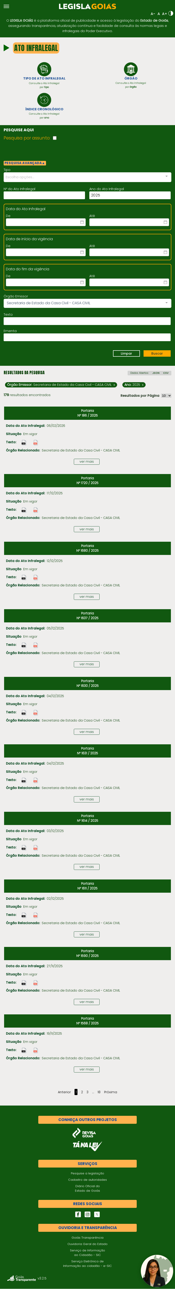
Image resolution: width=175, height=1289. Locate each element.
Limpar (126, 353)
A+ (164, 13)
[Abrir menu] (6, 6)
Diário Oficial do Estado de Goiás (87, 1188)
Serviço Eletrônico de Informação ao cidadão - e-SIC (87, 1264)
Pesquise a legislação (87, 1174)
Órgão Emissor (16, 296)
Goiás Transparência (87, 1238)
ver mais (87, 462)
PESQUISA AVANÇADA (25, 163)
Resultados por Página (140, 396)
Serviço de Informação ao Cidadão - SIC (87, 1253)
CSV (166, 373)
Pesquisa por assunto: (27, 138)
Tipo (7, 170)
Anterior (64, 1092)
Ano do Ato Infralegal (106, 189)
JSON (156, 373)
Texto (8, 315)
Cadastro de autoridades (87, 1180)
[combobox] (87, 178)
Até (92, 216)
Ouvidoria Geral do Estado (87, 1244)
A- (153, 13)
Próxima (110, 1092)
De (8, 216)
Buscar (157, 353)
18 (99, 1092)
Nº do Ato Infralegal (19, 189)
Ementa (10, 331)
